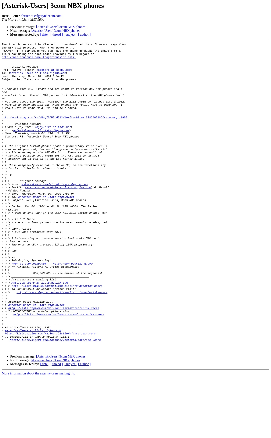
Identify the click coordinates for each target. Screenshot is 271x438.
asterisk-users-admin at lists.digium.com (55, 213)
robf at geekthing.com (29, 308)
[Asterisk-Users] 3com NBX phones (60, 27)
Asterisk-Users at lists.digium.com (40, 331)
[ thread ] (56, 34)
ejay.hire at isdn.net (53, 144)
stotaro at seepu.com (54, 75)
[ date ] (45, 34)
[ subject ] (70, 34)
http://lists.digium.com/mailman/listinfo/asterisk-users (57, 335)
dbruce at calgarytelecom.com (41, 16)
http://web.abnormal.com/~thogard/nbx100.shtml (39, 60)
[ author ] (84, 34)
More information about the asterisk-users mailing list (38, 434)
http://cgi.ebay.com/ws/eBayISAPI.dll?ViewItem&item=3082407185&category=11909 (64, 132)
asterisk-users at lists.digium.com (38, 79)
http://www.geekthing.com (73, 308)
